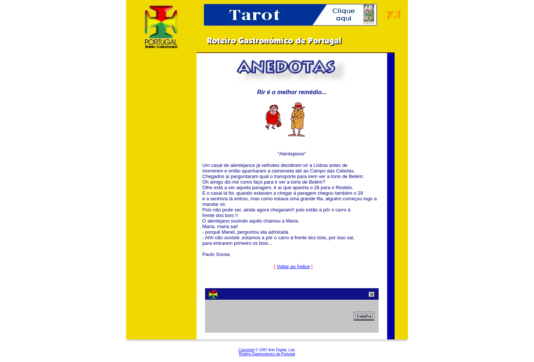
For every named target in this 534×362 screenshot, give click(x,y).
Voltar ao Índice (293, 266)
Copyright (246, 350)
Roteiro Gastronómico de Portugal (267, 354)
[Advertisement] (161, 177)
